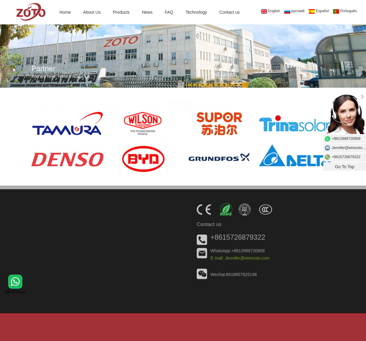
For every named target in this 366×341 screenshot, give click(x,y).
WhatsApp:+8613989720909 (237, 251)
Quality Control (149, 102)
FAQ (169, 12)
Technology (196, 12)
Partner (180, 102)
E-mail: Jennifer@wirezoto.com (240, 258)
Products (121, 12)
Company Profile (52, 102)
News (147, 12)
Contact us (229, 12)
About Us (92, 12)
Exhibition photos (213, 102)
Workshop (116, 102)
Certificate (87, 102)
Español (319, 11)
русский (294, 11)
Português (345, 11)
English (270, 11)
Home (65, 12)
